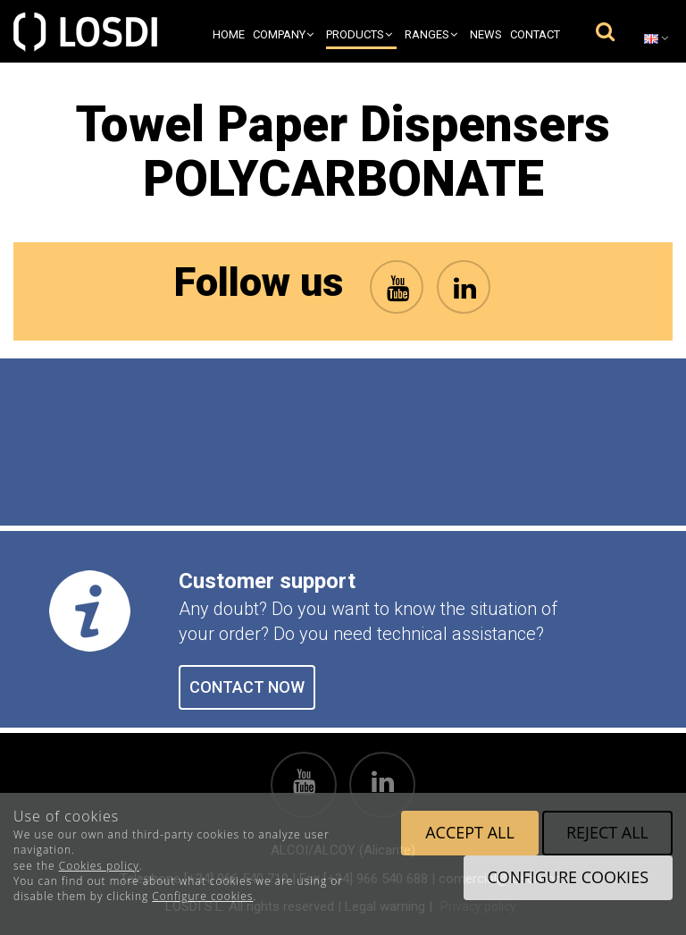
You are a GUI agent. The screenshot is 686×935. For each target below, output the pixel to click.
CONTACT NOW (247, 687)
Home (229, 34)
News (486, 34)
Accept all (469, 832)
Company (283, 34)
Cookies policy (99, 865)
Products (359, 34)
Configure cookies (202, 896)
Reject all (607, 832)
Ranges (431, 34)
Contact (535, 34)
